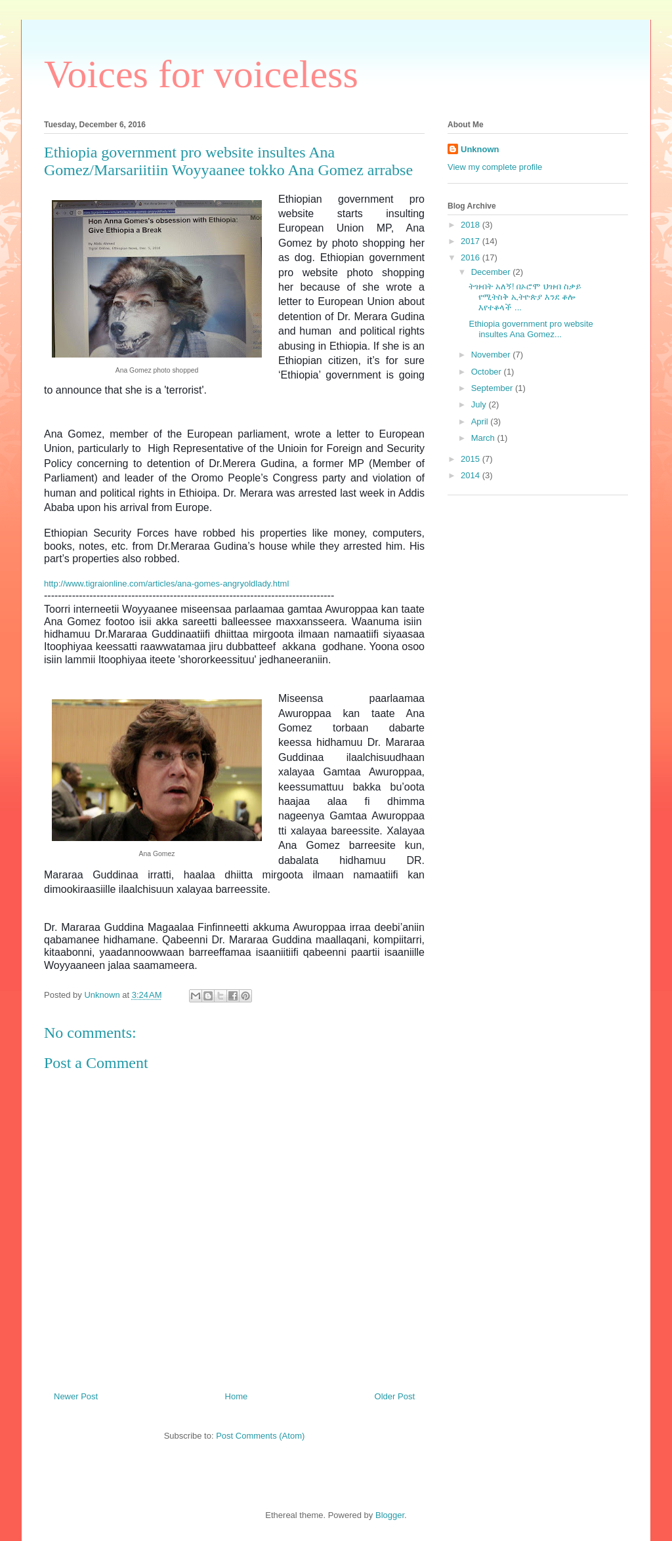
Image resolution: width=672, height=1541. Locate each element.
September (493, 388)
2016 (471, 257)
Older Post (395, 1396)
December (492, 272)
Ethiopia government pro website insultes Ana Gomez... (531, 329)
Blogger (389, 1515)
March (484, 438)
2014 (471, 475)
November (492, 355)
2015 (471, 459)
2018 (471, 225)
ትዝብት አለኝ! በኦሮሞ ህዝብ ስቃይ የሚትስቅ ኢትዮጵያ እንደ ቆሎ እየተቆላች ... (525, 296)
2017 (471, 241)
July (480, 404)
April (481, 421)
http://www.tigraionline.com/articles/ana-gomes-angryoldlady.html (167, 583)
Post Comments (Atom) (260, 1436)
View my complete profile (495, 167)
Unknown (480, 149)
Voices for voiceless (201, 74)
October (487, 372)
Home (236, 1396)
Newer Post (76, 1396)
